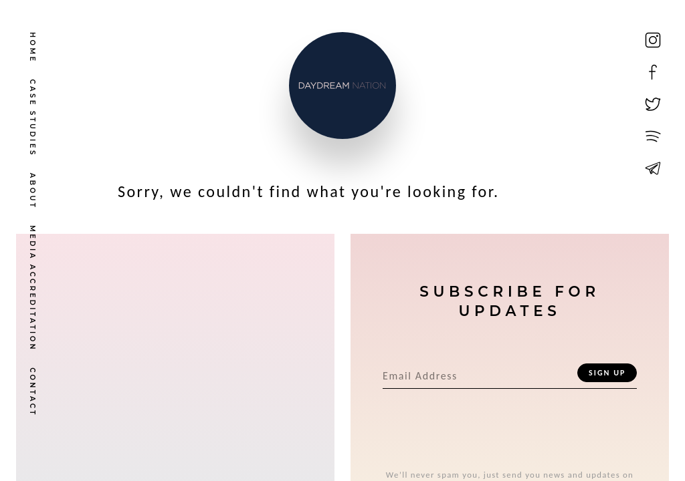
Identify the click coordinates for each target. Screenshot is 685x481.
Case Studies (32, 118)
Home (32, 47)
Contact (32, 392)
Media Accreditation (32, 288)
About (32, 191)
